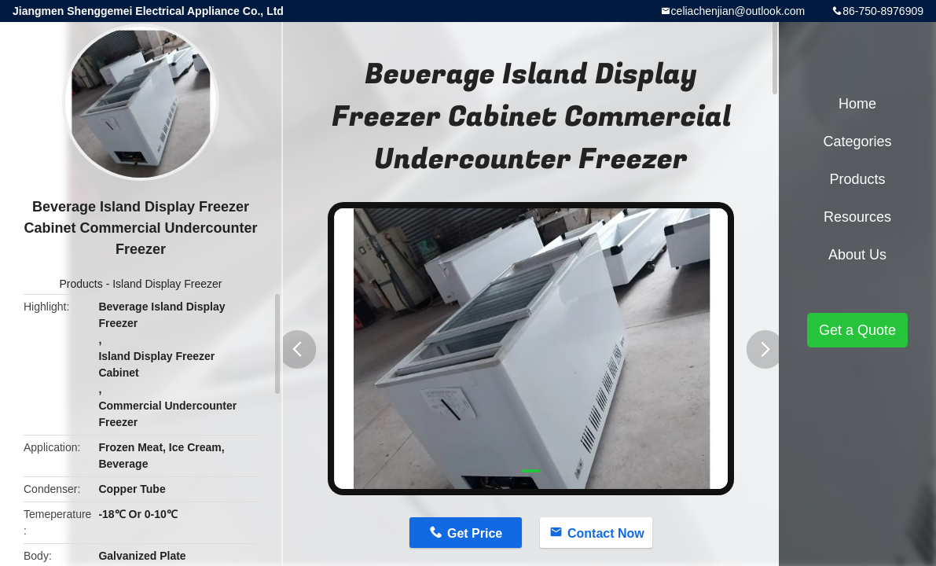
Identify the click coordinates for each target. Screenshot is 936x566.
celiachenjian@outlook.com (738, 11)
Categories (857, 141)
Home (857, 104)
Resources (857, 217)
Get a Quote (857, 330)
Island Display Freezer (167, 283)
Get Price (474, 533)
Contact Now (605, 533)
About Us (857, 255)
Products (81, 283)
